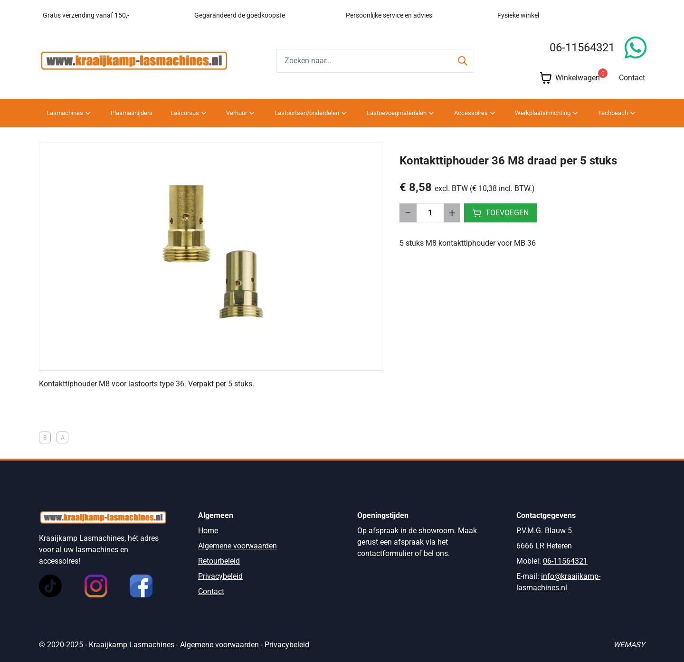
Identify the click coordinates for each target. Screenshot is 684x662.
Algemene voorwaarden (237, 545)
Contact (632, 77)
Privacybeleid (220, 576)
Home (208, 530)
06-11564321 (582, 47)
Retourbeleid (219, 561)
